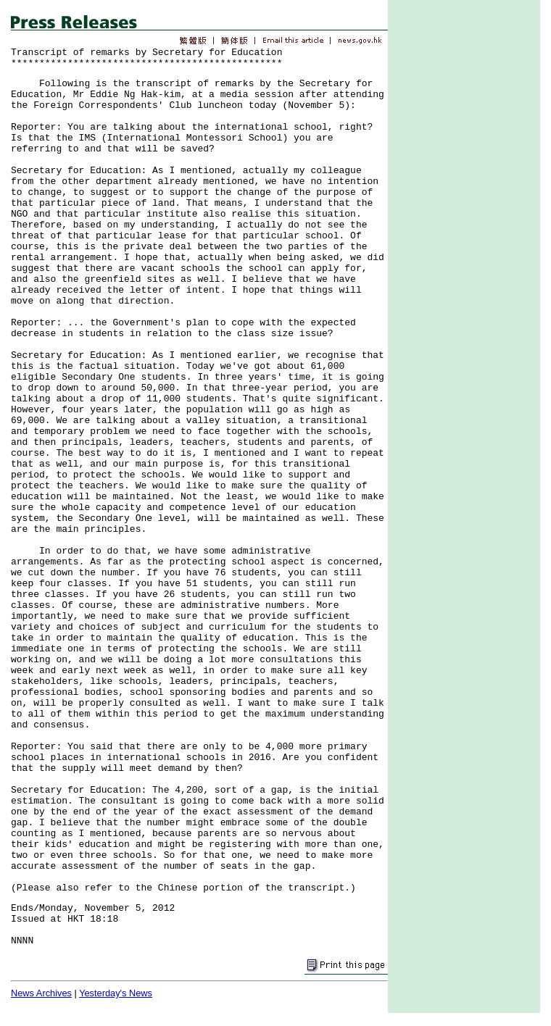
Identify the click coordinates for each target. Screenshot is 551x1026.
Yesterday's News (115, 993)
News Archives (41, 993)
